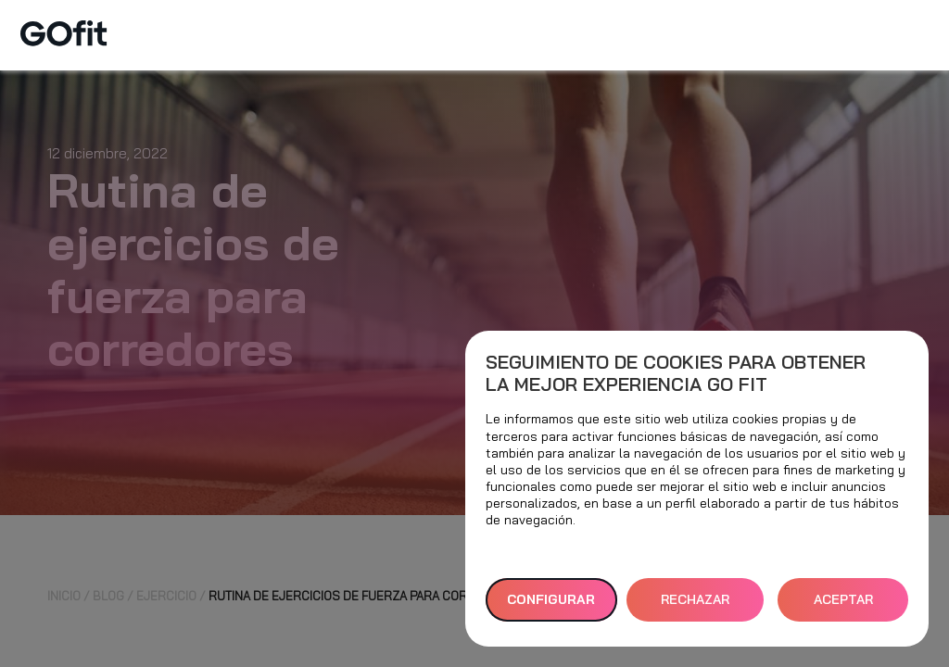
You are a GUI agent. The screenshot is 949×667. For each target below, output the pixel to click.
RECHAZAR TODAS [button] (695, 606)
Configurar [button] (551, 599)
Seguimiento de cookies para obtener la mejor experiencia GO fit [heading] (676, 373)
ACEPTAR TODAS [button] (843, 606)
